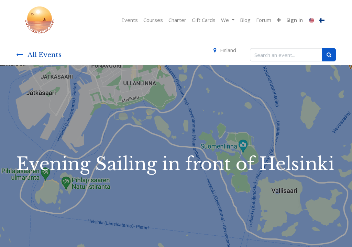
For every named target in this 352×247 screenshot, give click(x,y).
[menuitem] (130, 20)
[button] (279, 20)
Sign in (294, 19)
